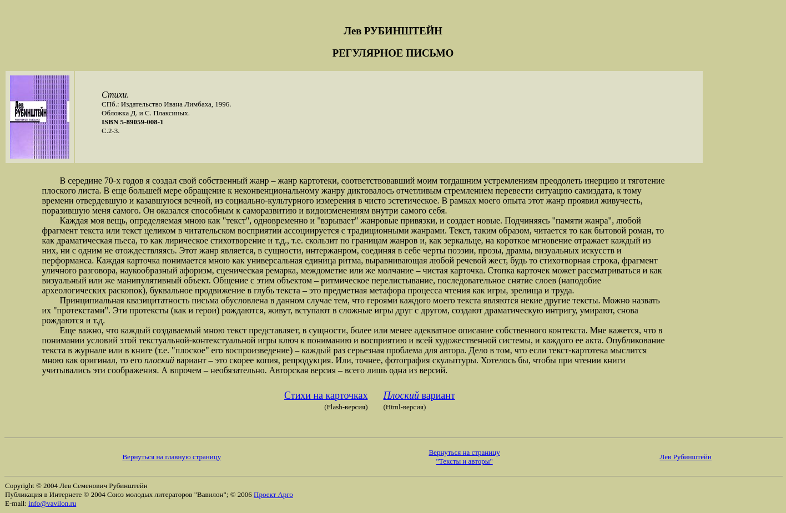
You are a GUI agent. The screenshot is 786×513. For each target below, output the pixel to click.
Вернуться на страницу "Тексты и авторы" (464, 456)
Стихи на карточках (325, 395)
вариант (419, 395)
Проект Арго (273, 494)
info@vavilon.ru (52, 503)
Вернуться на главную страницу (171, 457)
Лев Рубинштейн (686, 457)
